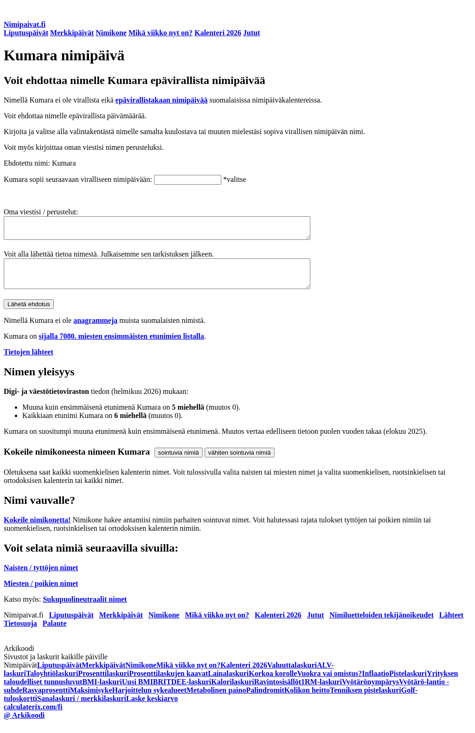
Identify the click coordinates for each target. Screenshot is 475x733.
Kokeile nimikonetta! (37, 530)
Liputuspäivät (26, 33)
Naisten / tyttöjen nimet (41, 577)
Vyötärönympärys (370, 691)
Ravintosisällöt (277, 691)
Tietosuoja (20, 633)
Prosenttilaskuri (103, 683)
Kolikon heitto (307, 700)
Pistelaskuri (408, 683)
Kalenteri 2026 (217, 33)
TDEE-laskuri (188, 691)
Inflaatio (375, 683)
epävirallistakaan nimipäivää (162, 100)
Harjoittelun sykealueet (149, 700)
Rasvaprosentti (46, 700)
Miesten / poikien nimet (41, 593)
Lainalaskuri (228, 683)
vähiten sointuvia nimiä (239, 462)
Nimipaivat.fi (24, 24)
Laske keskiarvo (152, 708)
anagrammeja (95, 330)
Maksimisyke (91, 700)
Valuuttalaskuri (292, 675)
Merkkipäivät (72, 33)
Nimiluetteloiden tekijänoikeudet (381, 625)
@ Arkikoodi (24, 725)
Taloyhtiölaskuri (52, 683)
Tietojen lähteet (28, 362)
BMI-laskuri (102, 691)
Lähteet (451, 625)
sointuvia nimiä (178, 462)
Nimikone (111, 33)
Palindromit (265, 700)
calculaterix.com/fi (33, 716)
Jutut (251, 33)
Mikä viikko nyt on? (160, 33)
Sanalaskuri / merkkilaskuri (81, 708)
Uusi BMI (137, 691)
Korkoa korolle (273, 683)
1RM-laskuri (321, 691)
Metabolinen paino (216, 700)
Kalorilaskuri (232, 691)
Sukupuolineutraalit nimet (85, 609)
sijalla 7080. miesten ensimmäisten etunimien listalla (121, 346)
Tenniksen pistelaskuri (365, 700)
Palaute (55, 633)
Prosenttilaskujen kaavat (168, 683)
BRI (159, 691)
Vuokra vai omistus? (329, 683)
